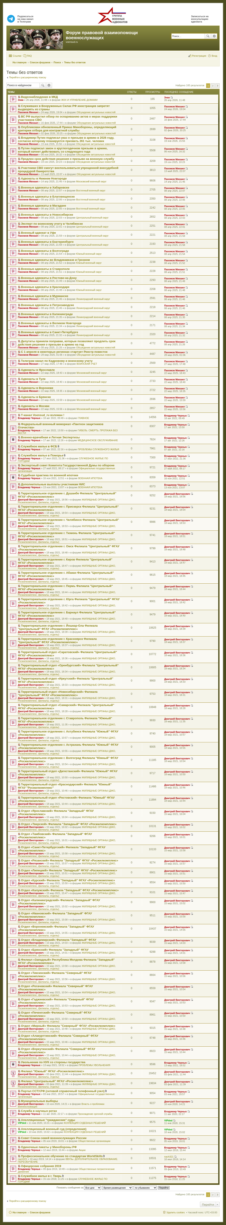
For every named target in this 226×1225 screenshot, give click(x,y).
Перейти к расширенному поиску (27, 77)
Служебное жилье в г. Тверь (41, 1176)
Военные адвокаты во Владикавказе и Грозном (55, 259)
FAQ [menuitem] (29, 55)
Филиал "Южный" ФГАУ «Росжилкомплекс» (52, 1071)
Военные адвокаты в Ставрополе (45, 269)
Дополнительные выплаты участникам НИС (53, 484)
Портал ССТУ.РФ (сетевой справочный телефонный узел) (63, 1091)
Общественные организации (94, 1141)
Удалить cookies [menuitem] (175, 1212)
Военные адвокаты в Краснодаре (45, 287)
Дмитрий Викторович (31, 499)
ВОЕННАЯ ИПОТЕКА (90, 478)
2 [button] (212, 85)
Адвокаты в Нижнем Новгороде (44, 178)
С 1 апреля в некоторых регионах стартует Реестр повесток (64, 351)
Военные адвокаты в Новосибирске (47, 214)
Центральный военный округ (92, 217)
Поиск (208, 36)
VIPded (22, 1123)
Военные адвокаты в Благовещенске (48, 196)
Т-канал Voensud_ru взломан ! (42, 415)
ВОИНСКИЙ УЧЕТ (87, 363)
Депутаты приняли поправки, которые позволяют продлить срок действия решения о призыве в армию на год (66, 343)
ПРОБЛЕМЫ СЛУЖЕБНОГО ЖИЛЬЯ (98, 449)
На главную (19, 1212)
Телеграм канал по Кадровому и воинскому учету (56, 360)
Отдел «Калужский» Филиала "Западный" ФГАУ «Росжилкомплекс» (70, 890)
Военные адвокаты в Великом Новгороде (51, 323)
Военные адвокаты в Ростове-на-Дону (49, 278)
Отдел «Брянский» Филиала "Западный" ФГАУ (55, 949)
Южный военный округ (89, 253)
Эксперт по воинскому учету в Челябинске (52, 223)
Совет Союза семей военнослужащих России (54, 1138)
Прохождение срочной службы (95, 1114)
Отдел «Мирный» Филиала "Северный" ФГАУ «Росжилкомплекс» (68, 1025)
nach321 (22, 1159)
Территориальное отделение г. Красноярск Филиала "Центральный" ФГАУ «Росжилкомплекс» (57, 640)
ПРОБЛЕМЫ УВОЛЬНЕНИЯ (94, 1065)
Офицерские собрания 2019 (41, 1166)
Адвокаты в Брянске (36, 397)
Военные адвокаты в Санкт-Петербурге (49, 332)
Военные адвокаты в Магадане (43, 205)
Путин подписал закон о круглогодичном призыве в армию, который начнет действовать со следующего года (62, 150)
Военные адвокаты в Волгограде (45, 250)
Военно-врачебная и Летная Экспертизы (50, 437)
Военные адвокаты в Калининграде (47, 314)
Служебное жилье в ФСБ (39, 446)
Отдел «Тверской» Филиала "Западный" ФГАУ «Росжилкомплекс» (69, 824)
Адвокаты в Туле (33, 379)
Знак (20, 100)
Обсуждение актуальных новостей (96, 112)
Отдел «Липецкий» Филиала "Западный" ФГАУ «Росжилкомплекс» (69, 870)
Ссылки (17, 55)
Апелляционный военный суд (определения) (53, 1129)
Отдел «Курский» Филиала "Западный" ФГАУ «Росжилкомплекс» (68, 880)
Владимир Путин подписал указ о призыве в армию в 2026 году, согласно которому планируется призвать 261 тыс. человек (66, 139)
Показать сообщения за (78, 1187)
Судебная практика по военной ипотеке (49, 475)
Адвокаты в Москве (35, 406)
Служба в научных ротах (39, 1111)
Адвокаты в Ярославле (38, 370)
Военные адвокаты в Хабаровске (45, 187)
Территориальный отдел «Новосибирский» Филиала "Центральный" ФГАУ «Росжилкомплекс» (58, 693)
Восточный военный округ (90, 190)
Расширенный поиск (214, 36)
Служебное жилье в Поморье (42, 455)
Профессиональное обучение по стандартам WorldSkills (62, 1156)
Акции (82, 1150)
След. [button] (217, 85)
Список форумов (40, 1212)
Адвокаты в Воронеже (37, 388)
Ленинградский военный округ (93, 299)
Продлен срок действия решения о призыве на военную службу (67, 159)
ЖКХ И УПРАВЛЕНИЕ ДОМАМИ (79, 100)
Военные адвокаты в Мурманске (44, 296)
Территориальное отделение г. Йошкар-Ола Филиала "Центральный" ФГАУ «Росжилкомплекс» (58, 627)
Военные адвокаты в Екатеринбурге (47, 241)
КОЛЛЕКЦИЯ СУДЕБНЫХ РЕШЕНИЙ (85, 1123)
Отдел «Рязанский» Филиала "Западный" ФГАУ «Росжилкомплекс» (69, 860)
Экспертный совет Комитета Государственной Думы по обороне (68, 465)
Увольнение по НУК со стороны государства (53, 1062)
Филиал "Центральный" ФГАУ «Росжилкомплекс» (57, 1081)
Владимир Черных (29, 418)
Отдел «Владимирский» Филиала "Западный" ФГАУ (58, 939)
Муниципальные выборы (39, 1101)
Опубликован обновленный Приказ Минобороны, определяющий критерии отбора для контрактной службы (67, 128)
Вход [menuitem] (214, 55)
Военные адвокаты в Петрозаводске (47, 305)
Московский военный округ (91, 181)
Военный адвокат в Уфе (38, 232)
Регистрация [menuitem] (199, 55)
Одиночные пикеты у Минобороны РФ (49, 1147)
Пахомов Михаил (28, 112)
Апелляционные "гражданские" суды (48, 1120)
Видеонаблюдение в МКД (39, 97)
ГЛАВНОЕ (83, 418)
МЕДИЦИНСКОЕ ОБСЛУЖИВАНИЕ (98, 440)
